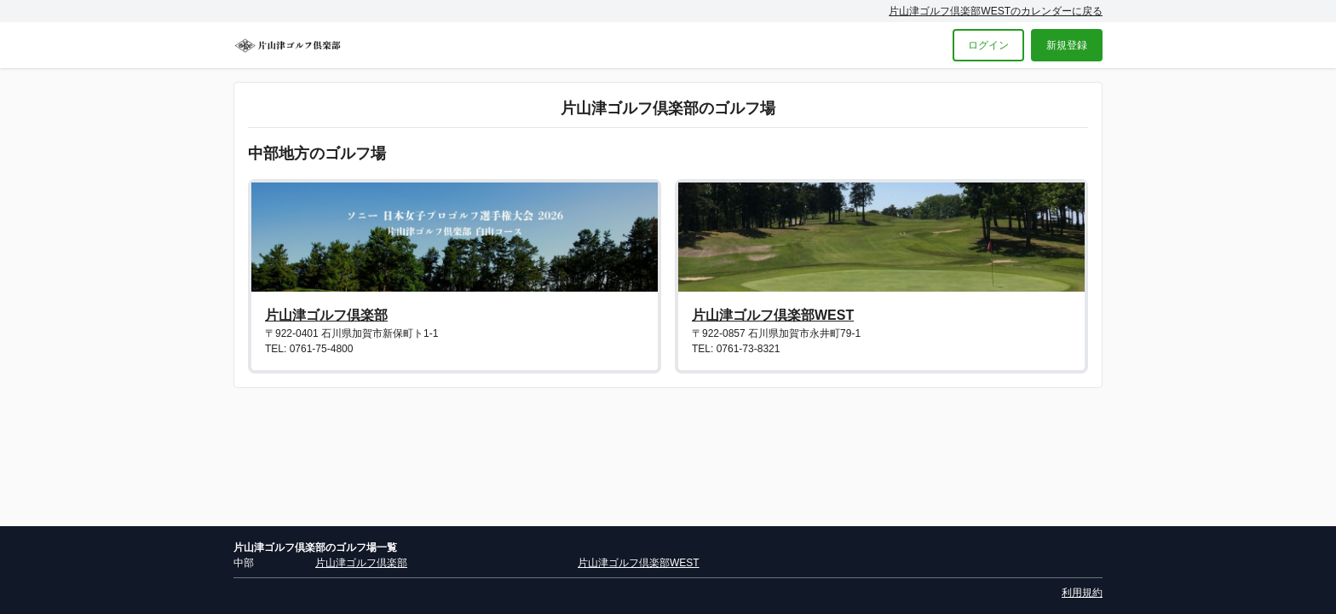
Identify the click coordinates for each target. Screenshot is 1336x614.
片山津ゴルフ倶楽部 (326, 315)
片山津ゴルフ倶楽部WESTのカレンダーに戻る (996, 11)
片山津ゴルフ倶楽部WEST (773, 315)
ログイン (988, 45)
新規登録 (1066, 45)
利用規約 (1082, 593)
